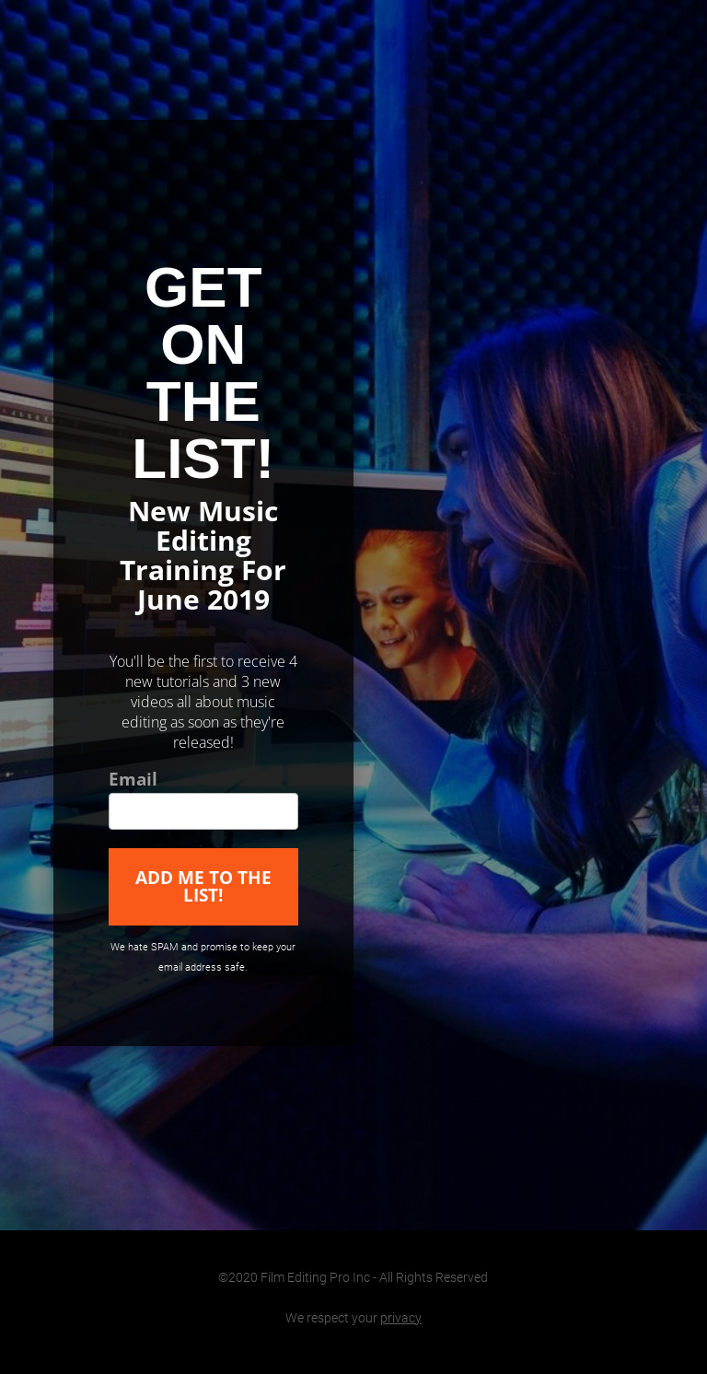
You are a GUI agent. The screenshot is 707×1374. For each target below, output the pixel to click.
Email (133, 781)
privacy (401, 1317)
